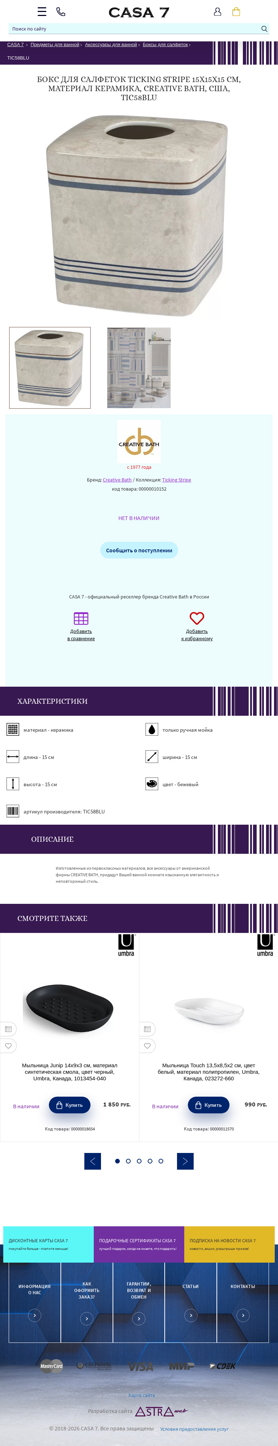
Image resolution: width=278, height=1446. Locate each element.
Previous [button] (92, 1161)
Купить (74, 1104)
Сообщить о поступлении (139, 550)
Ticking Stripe (176, 479)
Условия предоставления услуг (194, 1428)
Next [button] (185, 1161)
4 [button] (150, 1161)
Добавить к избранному (197, 630)
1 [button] (117, 1161)
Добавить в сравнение (81, 630)
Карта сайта (142, 1395)
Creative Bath (117, 479)
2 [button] (128, 1161)
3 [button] (139, 1161)
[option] (50, 368)
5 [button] (161, 1161)
